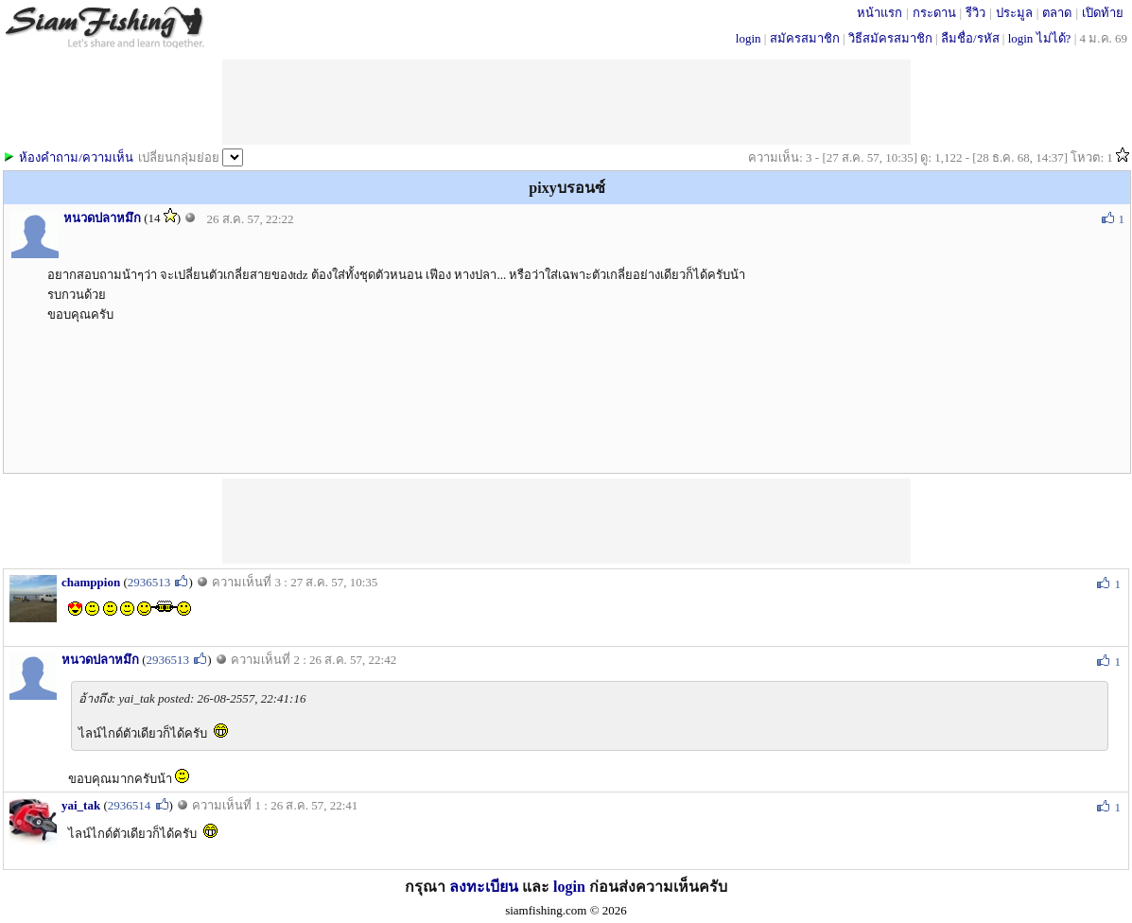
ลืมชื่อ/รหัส (970, 38)
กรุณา (427, 887)
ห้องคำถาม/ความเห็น (76, 157)
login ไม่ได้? (1039, 38)
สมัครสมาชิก (805, 38)
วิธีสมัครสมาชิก (890, 38)
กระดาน (934, 13)
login (748, 38)
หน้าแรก (879, 13)
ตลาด (1056, 13)
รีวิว (975, 13)
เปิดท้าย (1102, 13)
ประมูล (1014, 13)
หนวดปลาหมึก (102, 218)
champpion (90, 582)
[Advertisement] (566, 521)
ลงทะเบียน (483, 887)
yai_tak (80, 805)
